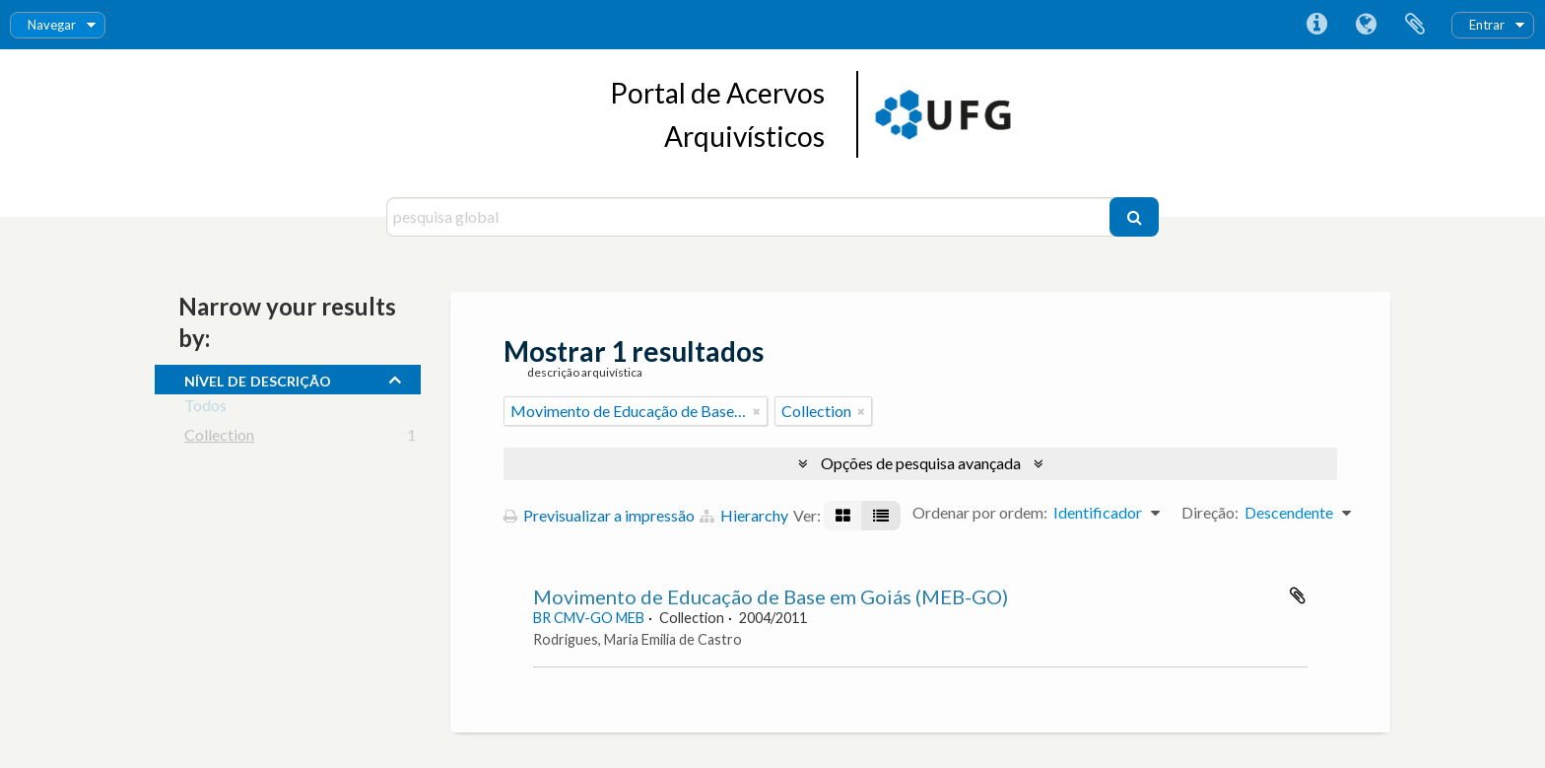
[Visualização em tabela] (881, 515)
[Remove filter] (757, 411)
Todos (205, 408)
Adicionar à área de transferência (1298, 595)
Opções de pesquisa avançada (921, 463)
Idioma (1365, 24)
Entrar (1487, 25)
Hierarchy (744, 515)
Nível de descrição (257, 378)
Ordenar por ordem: (979, 512)
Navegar (52, 25)
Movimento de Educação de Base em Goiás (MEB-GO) (770, 596)
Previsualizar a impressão (599, 515)
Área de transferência (1415, 24)
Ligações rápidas (1316, 24)
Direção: (1210, 512)
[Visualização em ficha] (843, 515)
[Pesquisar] (1134, 217)
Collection (219, 438)
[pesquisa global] (750, 217)
